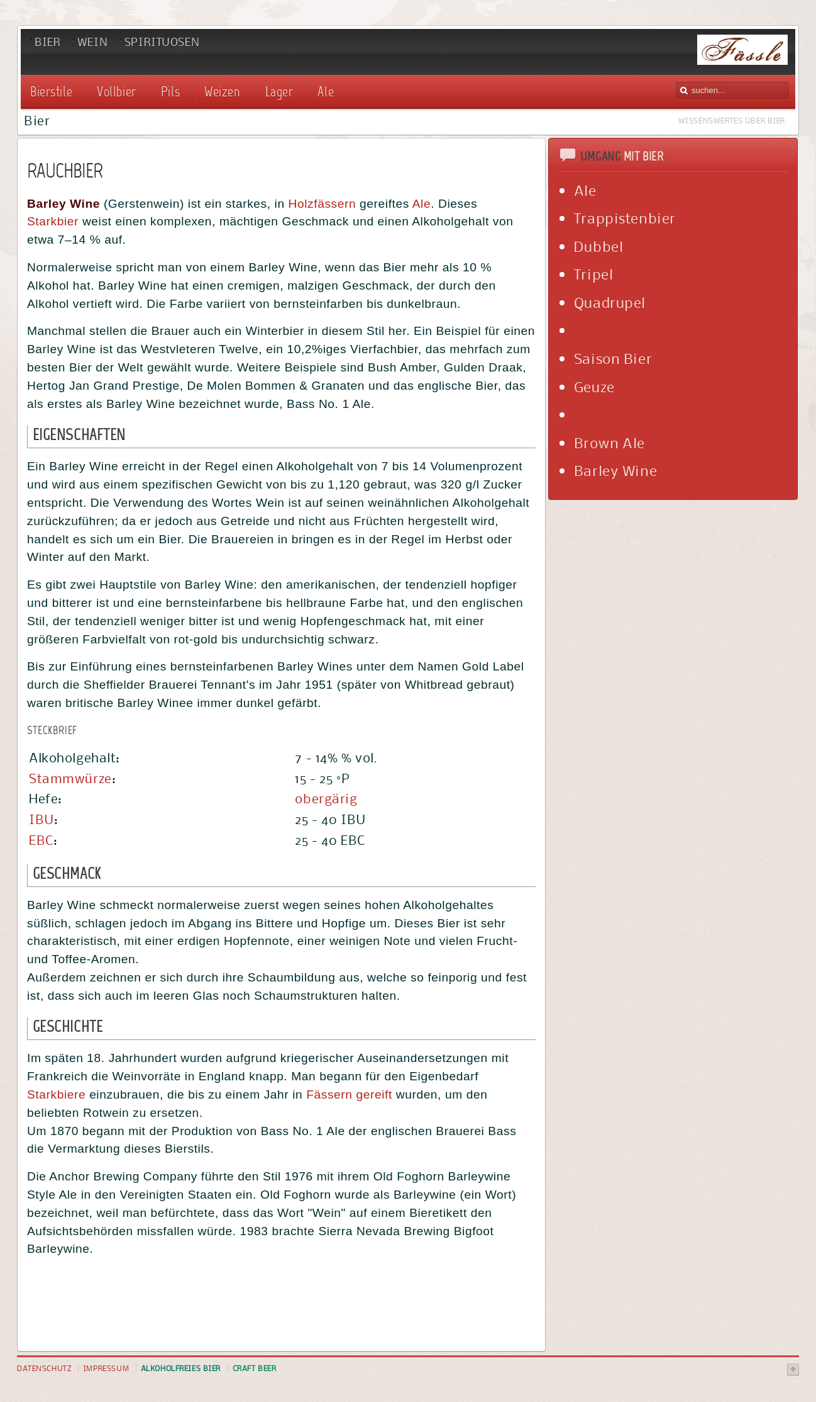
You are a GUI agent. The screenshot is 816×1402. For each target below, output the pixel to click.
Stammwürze (70, 778)
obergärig (326, 798)
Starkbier (53, 221)
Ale (421, 203)
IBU (41, 819)
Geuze (594, 386)
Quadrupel (610, 302)
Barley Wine (615, 470)
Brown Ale (609, 442)
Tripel (593, 274)
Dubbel (598, 246)
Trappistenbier (625, 218)
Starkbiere (56, 1094)
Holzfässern (322, 203)
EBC (41, 840)
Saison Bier (613, 358)
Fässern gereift (349, 1094)
